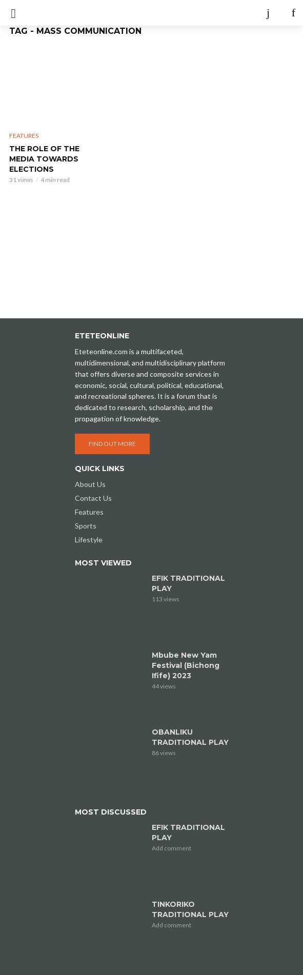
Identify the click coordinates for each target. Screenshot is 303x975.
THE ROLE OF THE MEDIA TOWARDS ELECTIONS (44, 159)
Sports (85, 525)
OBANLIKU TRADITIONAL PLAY (190, 737)
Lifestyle (89, 539)
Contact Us (93, 498)
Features (23, 135)
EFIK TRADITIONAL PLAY (188, 583)
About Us (90, 484)
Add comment (171, 848)
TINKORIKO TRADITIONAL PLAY (190, 909)
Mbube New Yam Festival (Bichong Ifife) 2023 (185, 665)
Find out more (112, 444)
